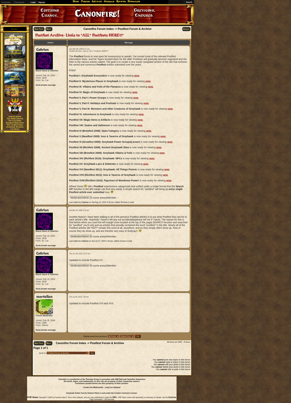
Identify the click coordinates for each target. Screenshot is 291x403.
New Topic (39, 29)
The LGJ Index (15, 121)
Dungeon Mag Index (15, 123)
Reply (48, 29)
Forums (85, 1)
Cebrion (42, 50)
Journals (109, 1)
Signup (41, 2)
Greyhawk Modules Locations (14, 128)
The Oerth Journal (15, 119)
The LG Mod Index (15, 125)
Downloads (134, 1)
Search (186, 29)
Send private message (46, 85)
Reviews (121, 1)
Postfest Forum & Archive (135, 28)
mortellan (44, 297)
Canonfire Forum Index (98, 28)
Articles (97, 1)
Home (76, 1)
